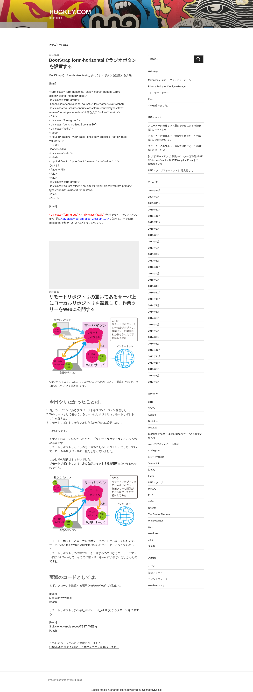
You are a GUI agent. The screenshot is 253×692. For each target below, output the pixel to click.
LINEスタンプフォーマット (162, 170)
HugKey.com (70, 12)
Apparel (152, 414)
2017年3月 (154, 247)
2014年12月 (154, 292)
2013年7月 (154, 381)
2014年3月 (154, 330)
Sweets (152, 508)
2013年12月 (154, 350)
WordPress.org (156, 585)
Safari (151, 501)
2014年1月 (154, 343)
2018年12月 (154, 216)
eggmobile (160, 139)
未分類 (151, 546)
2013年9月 (154, 369)
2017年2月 (154, 254)
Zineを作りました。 (159, 105)
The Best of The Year (159, 514)
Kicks (151, 476)
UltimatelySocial (152, 689)
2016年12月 (154, 267)
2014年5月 (154, 318)
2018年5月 (154, 235)
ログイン (153, 566)
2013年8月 (154, 375)
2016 (150, 402)
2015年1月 (154, 286)
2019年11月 (154, 209)
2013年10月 (154, 362)
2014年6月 (154, 311)
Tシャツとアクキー (158, 92)
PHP (150, 495)
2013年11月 (154, 356)
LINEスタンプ (155, 482)
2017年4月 (154, 241)
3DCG (151, 408)
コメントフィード (157, 579)
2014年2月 (154, 337)
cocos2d (152, 427)
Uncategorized (156, 520)
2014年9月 (154, 305)
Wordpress (154, 533)
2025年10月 (154, 190)
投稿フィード (155, 572)
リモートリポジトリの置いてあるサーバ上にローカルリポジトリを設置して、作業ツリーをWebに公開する (92, 303)
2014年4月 (154, 324)
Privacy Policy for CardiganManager (167, 86)
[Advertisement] (94, 265)
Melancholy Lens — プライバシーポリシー (171, 80)
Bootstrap (153, 421)
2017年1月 (154, 260)
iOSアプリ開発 (156, 457)
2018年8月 (154, 228)
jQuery (151, 469)
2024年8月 (154, 196)
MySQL (152, 488)
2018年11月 (154, 222)
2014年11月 (154, 299)
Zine (150, 99)
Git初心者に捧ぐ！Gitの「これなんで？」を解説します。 (84, 647)
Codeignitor (154, 450)
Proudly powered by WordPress (65, 680)
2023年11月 (154, 203)
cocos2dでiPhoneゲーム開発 (163, 444)
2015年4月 (154, 273)
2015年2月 (154, 279)
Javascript (153, 463)
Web (150, 527)
